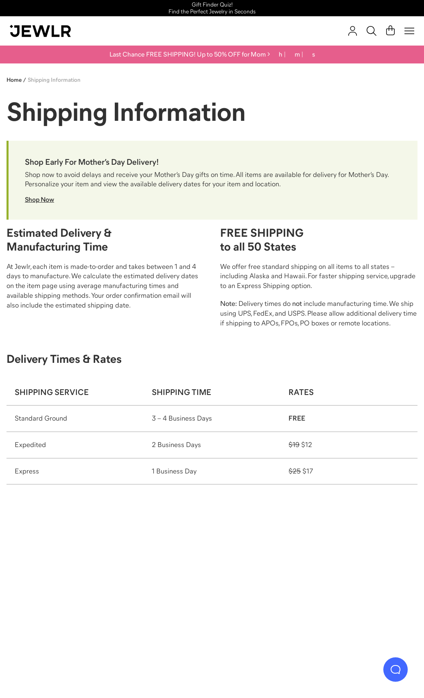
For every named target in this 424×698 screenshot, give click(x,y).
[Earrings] (262, 589)
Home (14, 80)
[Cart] (390, 31)
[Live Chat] (395, 669)
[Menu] (409, 31)
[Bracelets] (364, 589)
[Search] (371, 31)
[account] (352, 31)
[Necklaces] (161, 589)
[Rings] (60, 589)
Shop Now (39, 199)
